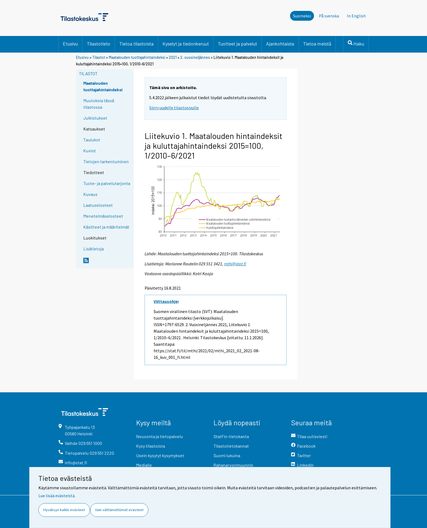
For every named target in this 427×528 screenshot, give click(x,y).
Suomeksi (302, 16)
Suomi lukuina (226, 455)
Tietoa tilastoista (136, 44)
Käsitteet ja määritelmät (106, 226)
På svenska (329, 16)
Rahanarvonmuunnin (233, 465)
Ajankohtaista (280, 44)
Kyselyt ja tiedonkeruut (186, 44)
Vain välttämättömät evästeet (119, 509)
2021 (173, 57)
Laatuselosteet (98, 205)
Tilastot (98, 57)
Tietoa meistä (317, 44)
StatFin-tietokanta (231, 436)
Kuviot (89, 150)
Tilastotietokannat (231, 445)
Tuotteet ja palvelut (237, 44)
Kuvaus (90, 194)
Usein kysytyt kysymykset (160, 455)
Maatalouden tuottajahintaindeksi (137, 57)
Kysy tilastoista (150, 445)
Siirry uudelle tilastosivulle (174, 107)
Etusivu (70, 44)
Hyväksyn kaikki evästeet (64, 509)
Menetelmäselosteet (103, 216)
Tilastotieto (98, 44)
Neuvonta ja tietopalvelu (159, 436)
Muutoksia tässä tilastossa (98, 104)
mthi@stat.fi (235, 263)
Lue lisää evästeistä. (56, 495)
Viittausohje (166, 301)
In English (358, 16)
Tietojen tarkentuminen (106, 161)
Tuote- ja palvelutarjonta (106, 183)
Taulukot (91, 139)
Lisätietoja (93, 248)
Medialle (144, 465)
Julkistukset (95, 117)
